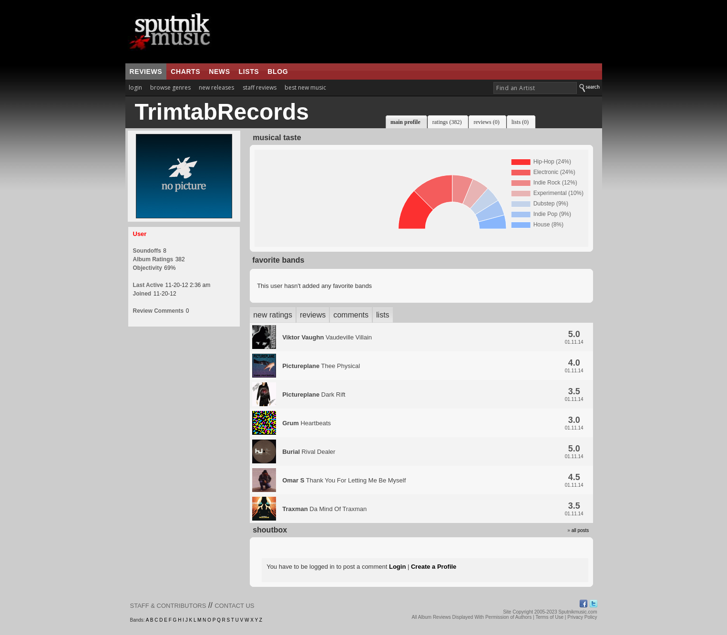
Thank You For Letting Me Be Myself (344, 480)
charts (185, 71)
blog (277, 71)
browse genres (170, 87)
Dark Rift (313, 394)
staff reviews (259, 87)
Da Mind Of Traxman (324, 508)
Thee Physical (321, 365)
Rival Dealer (308, 451)
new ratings (272, 315)
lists (249, 71)
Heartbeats (306, 423)
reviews (146, 71)
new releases (216, 87)
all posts (580, 530)
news (219, 71)
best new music (305, 87)
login (135, 87)
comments (351, 315)
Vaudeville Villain (327, 337)
